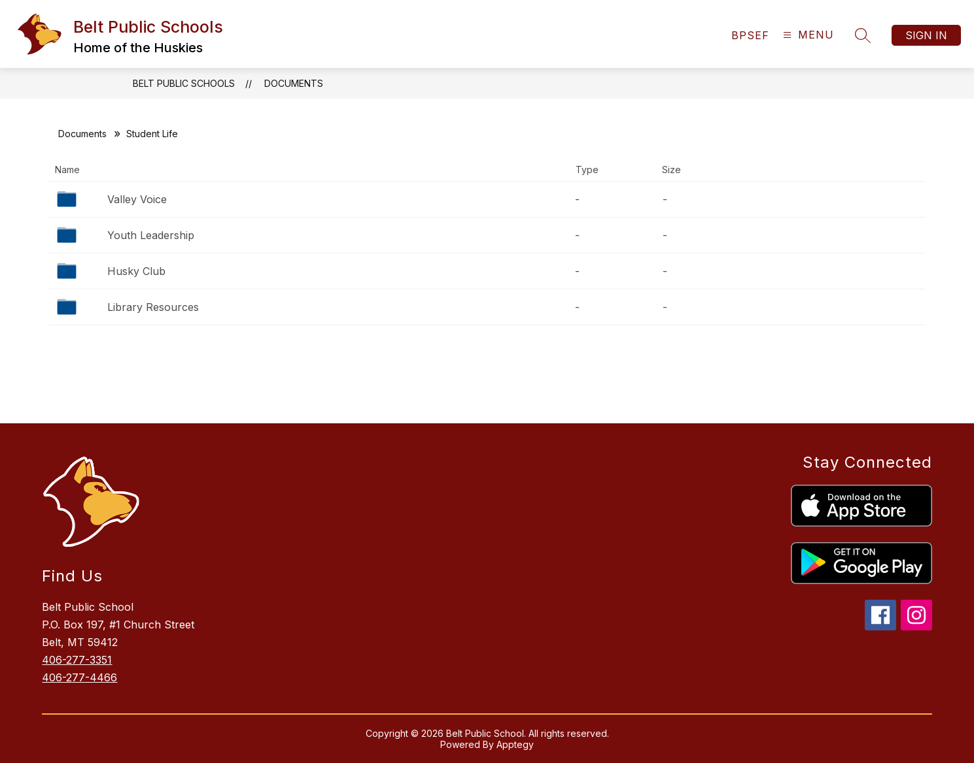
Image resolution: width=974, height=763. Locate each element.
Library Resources (153, 307)
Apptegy (515, 744)
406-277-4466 (79, 677)
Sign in (926, 35)
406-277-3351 (77, 659)
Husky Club (136, 271)
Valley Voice (137, 199)
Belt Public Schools (184, 83)
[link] (750, 35)
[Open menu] (807, 35)
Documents (293, 83)
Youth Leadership (150, 235)
